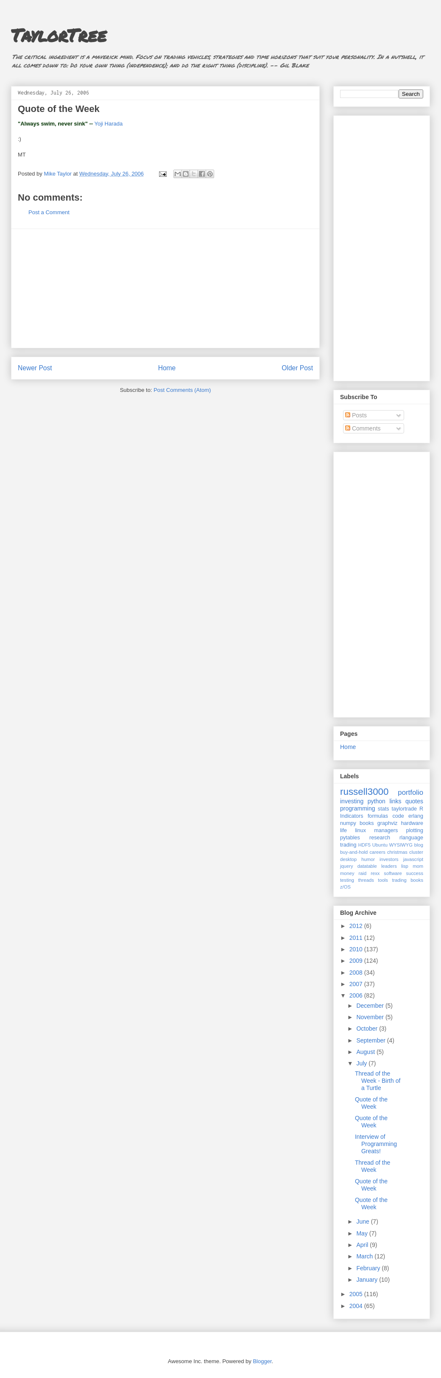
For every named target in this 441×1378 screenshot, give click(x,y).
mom (418, 866)
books (367, 823)
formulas (378, 816)
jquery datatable (358, 866)
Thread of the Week (372, 1166)
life (343, 830)
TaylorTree (58, 35)
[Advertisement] (165, 288)
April (363, 1244)
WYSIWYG (401, 844)
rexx (375, 873)
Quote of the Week (371, 1103)
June (363, 1221)
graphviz (387, 823)
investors (389, 859)
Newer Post (35, 368)
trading (348, 845)
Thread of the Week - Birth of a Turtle (377, 1080)
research (379, 838)
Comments (363, 428)
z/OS (345, 886)
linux (360, 830)
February (369, 1268)
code (398, 816)
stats (383, 809)
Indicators (351, 816)
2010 (356, 949)
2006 (356, 995)
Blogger (262, 1361)
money (347, 873)
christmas (397, 852)
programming (357, 808)
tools (383, 880)
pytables (350, 838)
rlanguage (411, 838)
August (366, 1051)
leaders (389, 866)
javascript (413, 859)
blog (418, 844)
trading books (407, 880)
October (367, 1028)
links (395, 801)
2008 (356, 972)
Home (167, 368)
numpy (348, 823)
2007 (356, 984)
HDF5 (364, 844)
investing (351, 801)
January (367, 1279)
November (370, 1017)
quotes (414, 801)
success (414, 873)
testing (347, 880)
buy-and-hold (354, 852)
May (362, 1233)
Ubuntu (380, 844)
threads (366, 880)
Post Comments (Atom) (182, 390)
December (370, 1005)
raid (363, 873)
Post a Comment (49, 212)
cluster (416, 852)
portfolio (410, 792)
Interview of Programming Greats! (376, 1143)
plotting (414, 830)
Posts (356, 415)
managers (386, 830)
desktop (348, 859)
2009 (356, 960)
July (362, 1063)
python (376, 801)
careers (377, 852)
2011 (356, 937)
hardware (412, 823)
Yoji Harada (108, 123)
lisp (404, 866)
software (393, 873)
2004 (356, 1306)
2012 (356, 925)
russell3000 (364, 791)
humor (368, 859)
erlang (415, 816)
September (371, 1040)
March (365, 1256)
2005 (356, 1294)
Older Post (297, 368)
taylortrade (404, 809)
